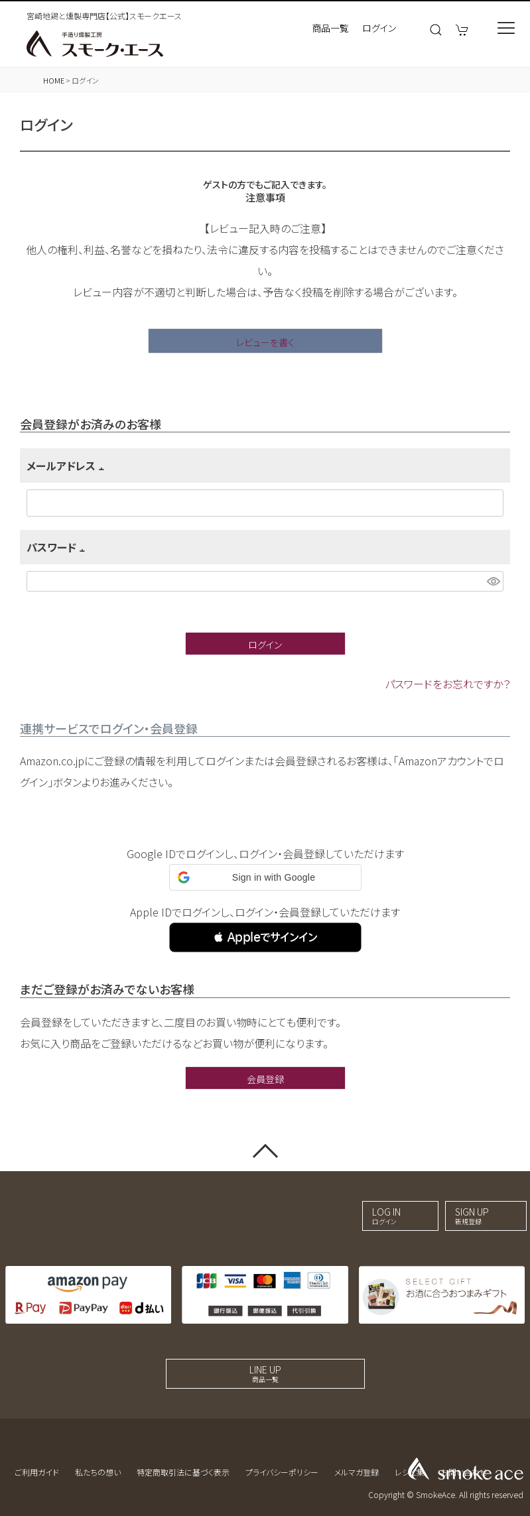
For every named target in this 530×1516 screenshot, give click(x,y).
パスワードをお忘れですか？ (447, 684)
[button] (265, 937)
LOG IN (386, 1215)
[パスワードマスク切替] (493, 581)
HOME (53, 80)
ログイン (379, 27)
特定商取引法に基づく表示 (183, 1472)
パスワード (58, 547)
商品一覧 (330, 27)
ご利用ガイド (37, 1472)
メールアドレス (68, 466)
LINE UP (265, 1373)
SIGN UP (472, 1215)
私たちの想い (98, 1472)
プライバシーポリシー (281, 1472)
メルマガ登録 (356, 1472)
